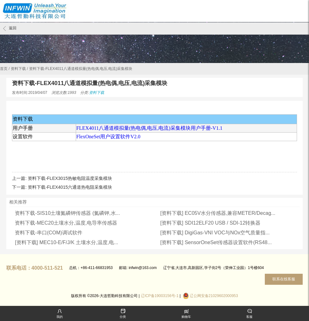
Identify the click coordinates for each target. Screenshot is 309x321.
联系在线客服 (283, 279)
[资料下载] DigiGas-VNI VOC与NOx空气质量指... (215, 232)
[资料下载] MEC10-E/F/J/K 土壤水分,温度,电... (66, 242)
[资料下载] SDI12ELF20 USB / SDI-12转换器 (210, 223)
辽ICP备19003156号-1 (160, 296)
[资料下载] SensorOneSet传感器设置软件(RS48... (216, 242)
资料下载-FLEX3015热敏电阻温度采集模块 (70, 178)
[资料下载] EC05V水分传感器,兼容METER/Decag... (218, 213)
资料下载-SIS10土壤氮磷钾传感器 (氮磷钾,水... (67, 213)
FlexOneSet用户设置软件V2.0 (108, 136)
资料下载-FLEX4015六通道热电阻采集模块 (70, 187)
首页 (4, 68)
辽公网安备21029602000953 (214, 296)
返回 (9, 28)
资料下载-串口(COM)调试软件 (48, 232)
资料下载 (18, 68)
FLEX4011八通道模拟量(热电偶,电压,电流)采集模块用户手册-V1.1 (149, 128)
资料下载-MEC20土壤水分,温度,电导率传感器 (66, 223)
